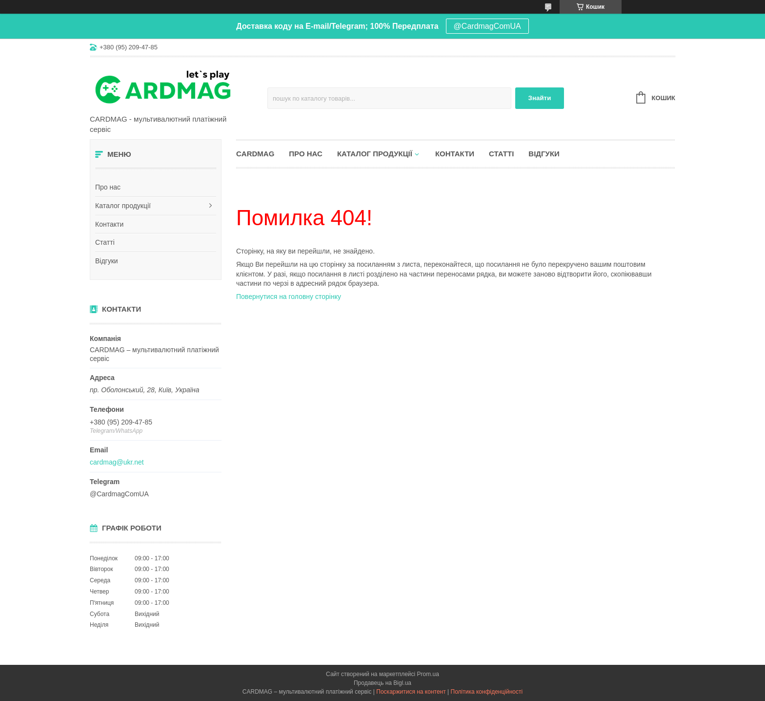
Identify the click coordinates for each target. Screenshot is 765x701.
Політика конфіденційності (487, 691)
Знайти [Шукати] (539, 98)
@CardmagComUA (487, 26)
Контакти (109, 224)
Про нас (108, 187)
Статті (105, 242)
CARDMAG (255, 153)
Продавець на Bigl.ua (382, 683)
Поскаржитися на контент (410, 691)
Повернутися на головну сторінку (288, 296)
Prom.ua (428, 674)
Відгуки (106, 261)
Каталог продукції (123, 206)
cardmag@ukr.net (117, 462)
